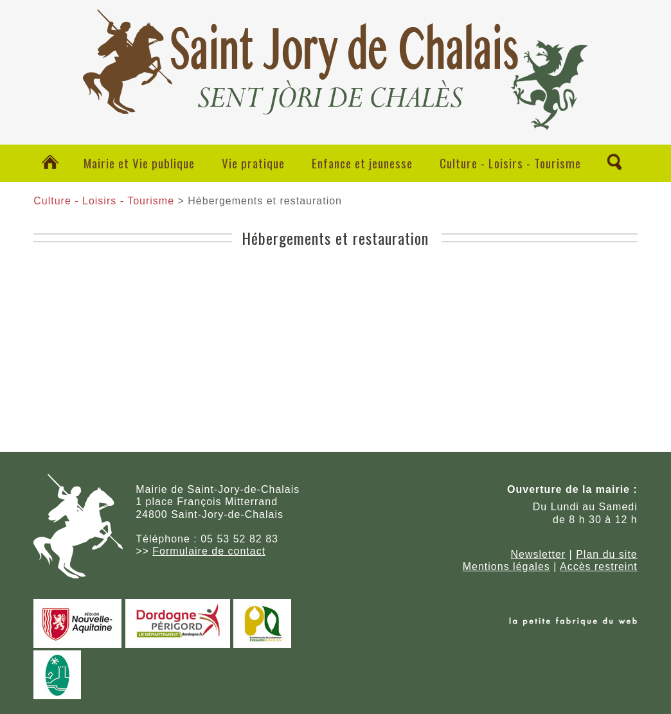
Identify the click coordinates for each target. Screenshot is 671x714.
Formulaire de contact (208, 551)
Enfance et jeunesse (362, 163)
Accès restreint (599, 566)
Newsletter (538, 554)
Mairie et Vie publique (139, 163)
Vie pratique (253, 163)
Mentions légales (506, 566)
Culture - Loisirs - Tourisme (510, 163)
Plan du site (607, 554)
